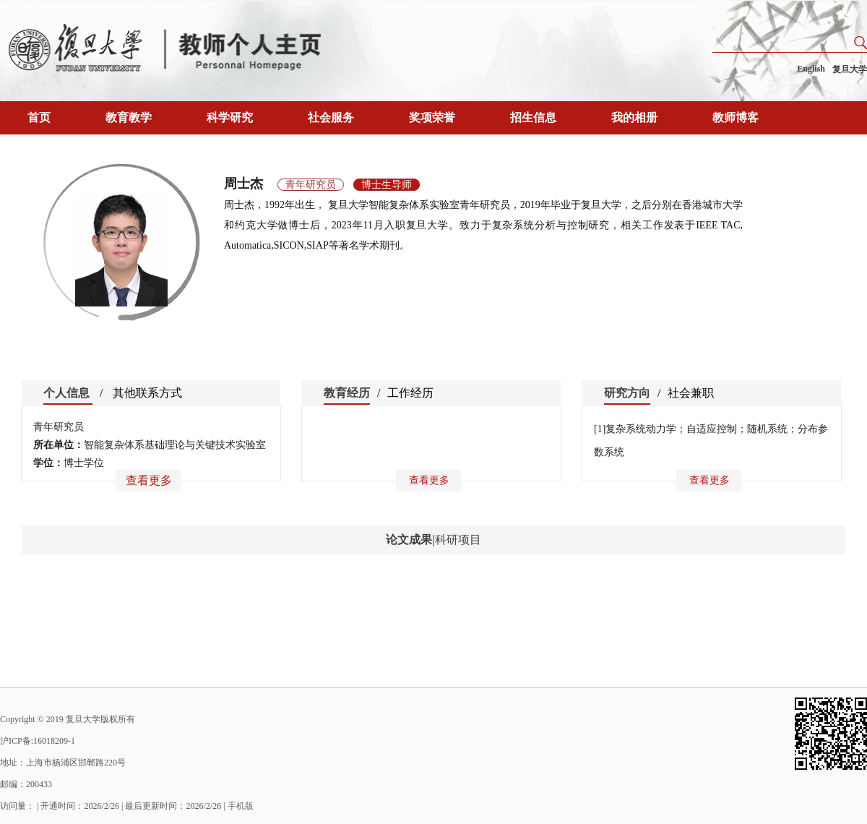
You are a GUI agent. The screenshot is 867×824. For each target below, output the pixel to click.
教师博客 (735, 117)
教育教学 (128, 117)
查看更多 (149, 480)
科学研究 (230, 117)
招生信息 (533, 117)
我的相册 (634, 117)
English (811, 69)
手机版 (241, 806)
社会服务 (331, 117)
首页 (39, 117)
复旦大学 (849, 69)
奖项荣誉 (432, 117)
